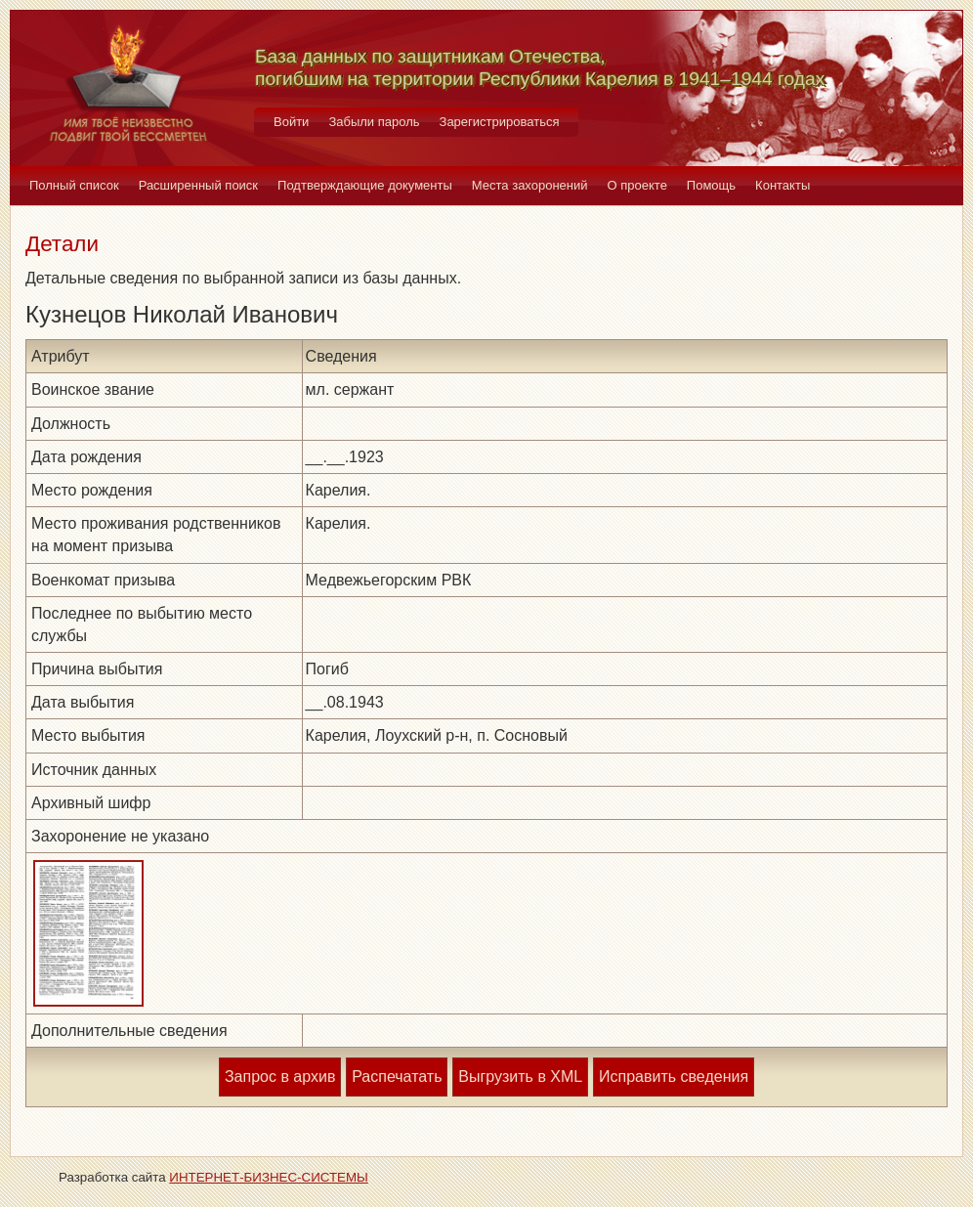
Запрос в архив (280, 1076)
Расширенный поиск (198, 185)
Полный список (74, 185)
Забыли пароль (373, 121)
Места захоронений (530, 185)
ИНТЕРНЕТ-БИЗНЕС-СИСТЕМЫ (268, 1177)
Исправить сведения (673, 1076)
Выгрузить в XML (520, 1076)
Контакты (782, 185)
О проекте (637, 185)
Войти (291, 121)
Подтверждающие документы (364, 185)
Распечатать (397, 1076)
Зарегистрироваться (500, 121)
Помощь (711, 185)
